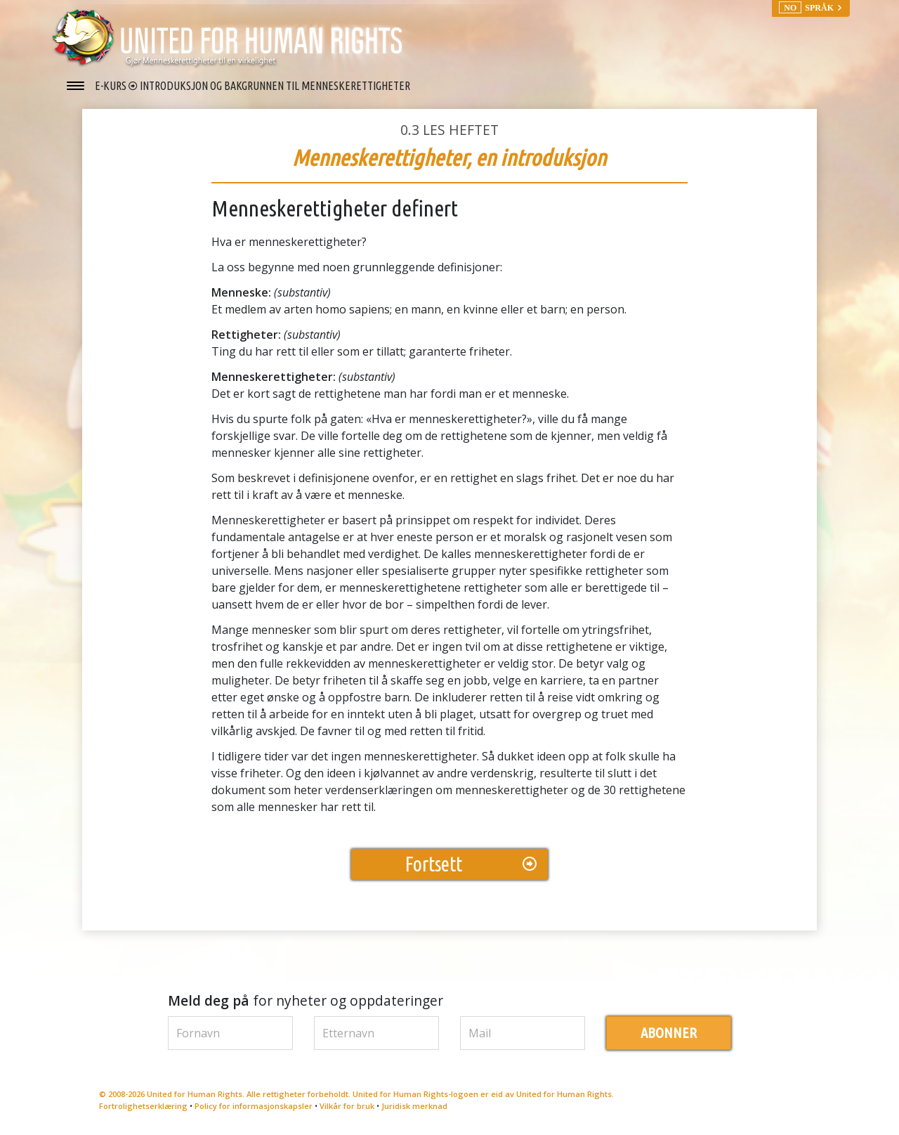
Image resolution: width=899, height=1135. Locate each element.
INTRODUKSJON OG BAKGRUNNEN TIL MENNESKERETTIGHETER (275, 85)
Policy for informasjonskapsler (254, 1106)
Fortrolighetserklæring (143, 1106)
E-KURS (112, 85)
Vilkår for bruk (347, 1106)
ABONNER (669, 1033)
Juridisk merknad (414, 1106)
